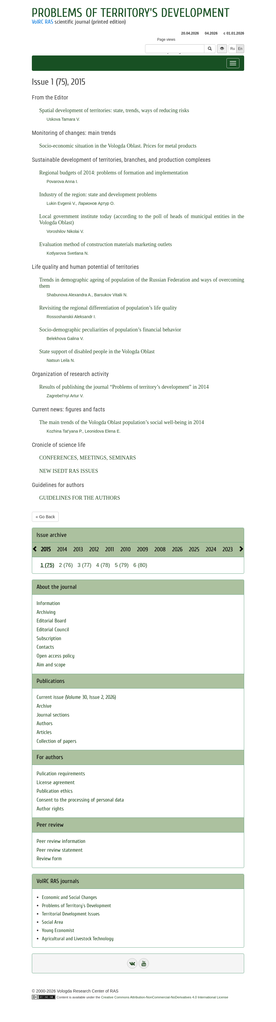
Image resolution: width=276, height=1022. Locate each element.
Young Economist (58, 930)
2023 (228, 549)
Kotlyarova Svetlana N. (67, 253)
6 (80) (140, 565)
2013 (78, 549)
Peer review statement (60, 850)
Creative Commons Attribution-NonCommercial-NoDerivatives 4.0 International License (164, 997)
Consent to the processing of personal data (80, 800)
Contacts (45, 647)
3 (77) (84, 565)
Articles (44, 732)
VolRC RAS (42, 22)
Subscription (49, 638)
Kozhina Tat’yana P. (65, 431)
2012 (94, 549)
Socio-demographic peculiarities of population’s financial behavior (110, 330)
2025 (194, 549)
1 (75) (47, 565)
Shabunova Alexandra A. (69, 294)
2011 (109, 549)
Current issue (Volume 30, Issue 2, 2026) (76, 697)
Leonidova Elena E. (102, 431)
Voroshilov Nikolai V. (65, 231)
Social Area (52, 922)
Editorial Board (51, 621)
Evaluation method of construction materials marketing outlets (105, 244)
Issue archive (52, 535)
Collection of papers (56, 741)
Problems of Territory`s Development (76, 905)
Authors (44, 723)
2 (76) (66, 565)
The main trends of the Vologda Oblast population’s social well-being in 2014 (121, 422)
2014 (62, 549)
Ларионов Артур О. (96, 203)
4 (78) (103, 565)
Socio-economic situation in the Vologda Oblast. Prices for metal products (117, 146)
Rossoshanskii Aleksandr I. (71, 316)
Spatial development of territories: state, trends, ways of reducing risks (114, 110)
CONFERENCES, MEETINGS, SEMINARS (87, 458)
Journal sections (53, 715)
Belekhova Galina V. (65, 338)
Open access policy (56, 656)
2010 (126, 549)
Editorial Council (53, 630)
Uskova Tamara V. (63, 119)
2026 (177, 549)
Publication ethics (55, 791)
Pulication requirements (61, 774)
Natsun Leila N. (61, 360)
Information (48, 603)
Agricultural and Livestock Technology (78, 938)
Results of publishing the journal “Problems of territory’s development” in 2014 (124, 387)
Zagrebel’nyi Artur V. (65, 395)
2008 (160, 549)
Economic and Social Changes (69, 897)
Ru (232, 49)
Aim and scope (51, 665)
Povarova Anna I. (62, 181)
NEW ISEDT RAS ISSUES (68, 471)
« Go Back (45, 516)
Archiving (46, 612)
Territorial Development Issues (71, 914)
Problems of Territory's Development (130, 13)
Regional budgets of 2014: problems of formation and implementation (113, 173)
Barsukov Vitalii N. (110, 294)
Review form (49, 859)
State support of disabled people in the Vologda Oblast (97, 351)
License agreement (56, 782)
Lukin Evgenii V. (61, 203)
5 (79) (122, 565)
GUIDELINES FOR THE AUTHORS (79, 498)
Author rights (50, 809)
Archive (44, 706)
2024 (211, 549)
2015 (46, 549)
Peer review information (61, 841)
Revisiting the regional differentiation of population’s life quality (108, 308)
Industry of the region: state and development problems (98, 194)
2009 (142, 549)
